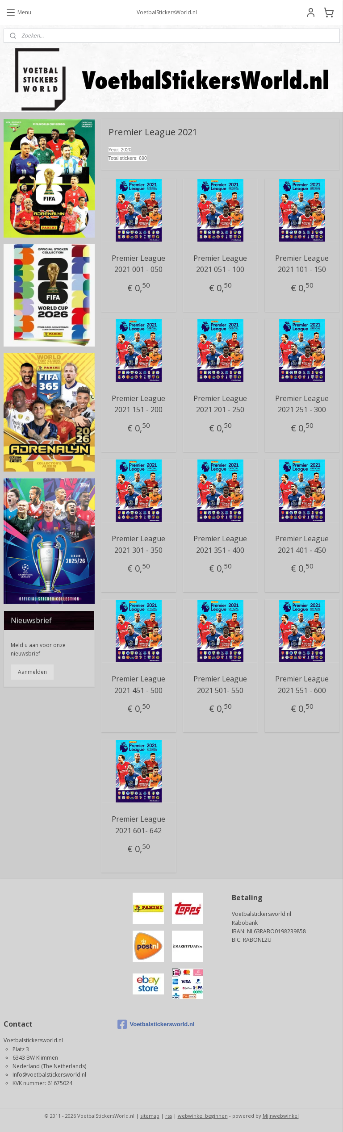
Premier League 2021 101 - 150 (302, 263)
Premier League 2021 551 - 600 (302, 684)
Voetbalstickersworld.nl (155, 1024)
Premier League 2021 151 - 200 (139, 403)
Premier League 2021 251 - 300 (302, 403)
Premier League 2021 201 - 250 (220, 403)
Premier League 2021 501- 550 (220, 684)
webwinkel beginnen (203, 1115)
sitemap (149, 1115)
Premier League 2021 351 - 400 (220, 544)
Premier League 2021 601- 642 (139, 824)
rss (168, 1115)
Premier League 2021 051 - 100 (220, 263)
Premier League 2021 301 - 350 (139, 544)
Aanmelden (32, 672)
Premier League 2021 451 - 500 (139, 684)
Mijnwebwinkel (281, 1115)
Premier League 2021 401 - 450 (302, 544)
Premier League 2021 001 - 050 (139, 263)
